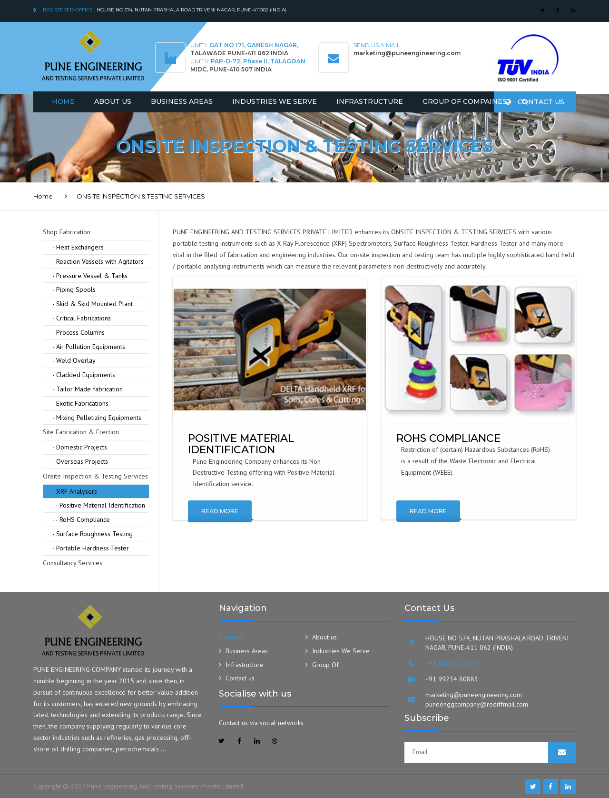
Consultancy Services (72, 563)
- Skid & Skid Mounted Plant (92, 303)
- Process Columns (78, 332)
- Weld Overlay (74, 360)
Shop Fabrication (66, 232)
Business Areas (182, 101)
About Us (112, 101)
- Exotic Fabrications (80, 403)
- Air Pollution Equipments (88, 346)
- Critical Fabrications (81, 318)
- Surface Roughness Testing (92, 533)
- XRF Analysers (74, 491)
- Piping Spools (74, 289)
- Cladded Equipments (83, 374)
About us (324, 637)
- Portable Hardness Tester (90, 548)
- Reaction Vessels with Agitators (98, 261)
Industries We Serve (274, 101)
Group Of (325, 664)
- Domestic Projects (79, 447)
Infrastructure (369, 101)
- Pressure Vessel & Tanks (90, 275)
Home (63, 101)
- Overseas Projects (80, 461)
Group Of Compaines (464, 101)
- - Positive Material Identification (98, 505)
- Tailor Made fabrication (87, 389)
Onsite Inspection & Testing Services (95, 476)
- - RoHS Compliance (81, 519)
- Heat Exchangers (78, 247)
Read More (219, 511)
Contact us (534, 102)
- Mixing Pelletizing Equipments (96, 417)
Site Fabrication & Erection (81, 432)
